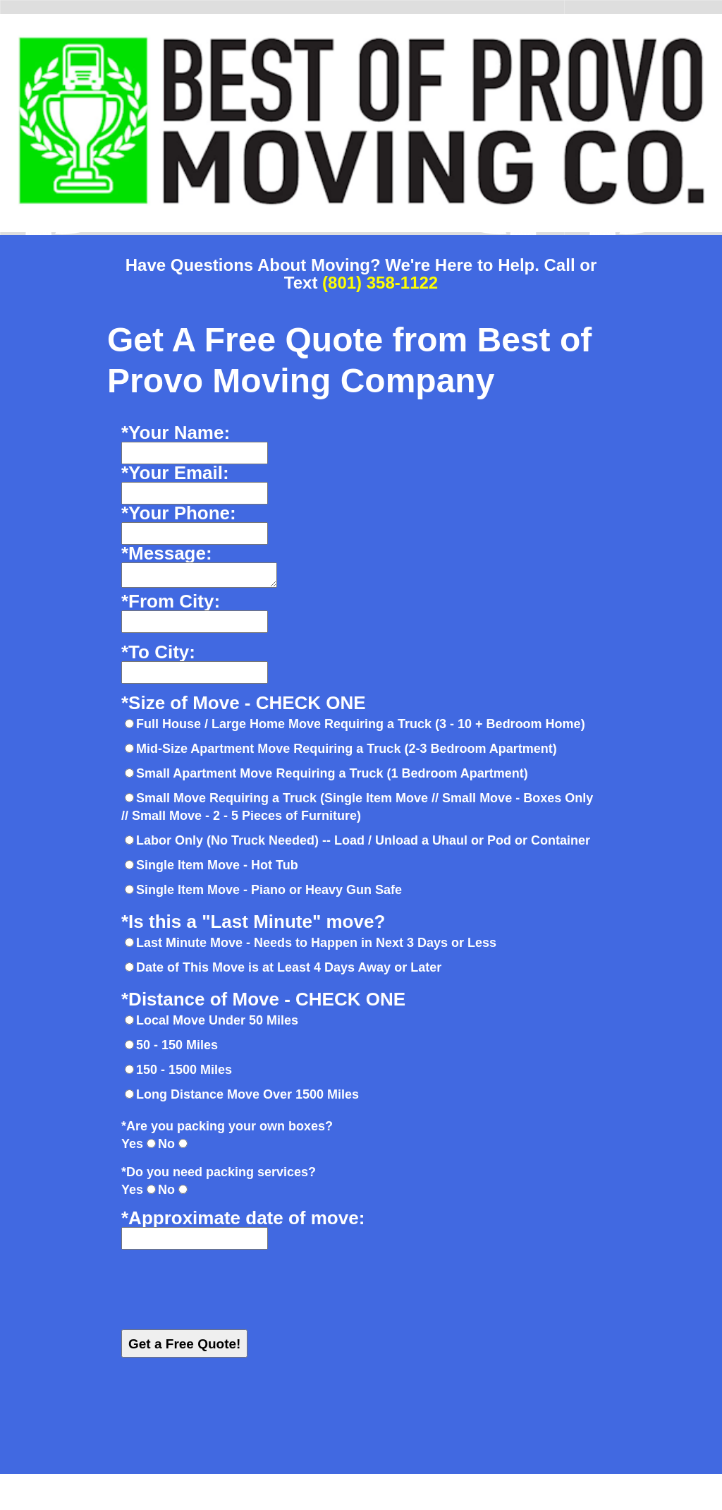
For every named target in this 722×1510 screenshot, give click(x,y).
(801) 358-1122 (380, 282)
